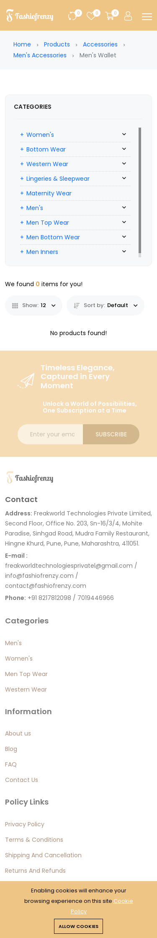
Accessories (100, 44)
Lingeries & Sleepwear (58, 178)
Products (57, 44)
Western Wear (47, 164)
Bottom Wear (46, 149)
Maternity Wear (49, 193)
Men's (34, 208)
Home (22, 44)
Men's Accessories (40, 55)
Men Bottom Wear (53, 237)
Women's (40, 135)
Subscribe (111, 434)
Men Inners (42, 252)
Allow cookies (78, 926)
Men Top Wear (47, 222)
